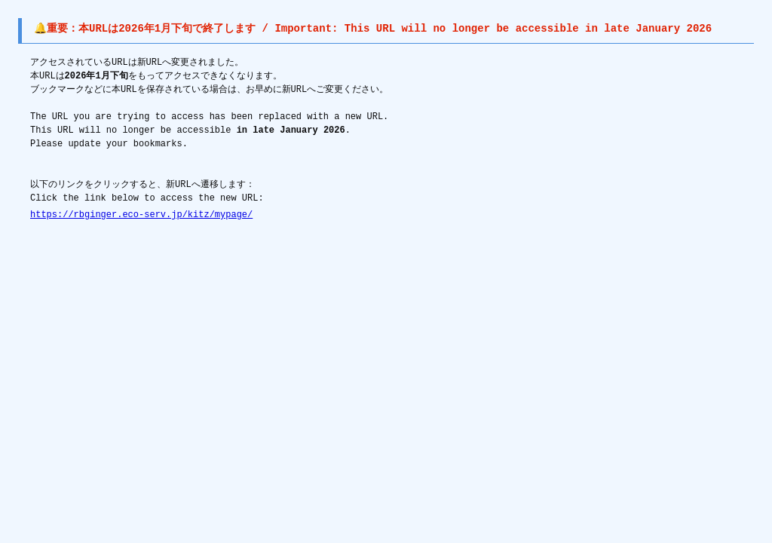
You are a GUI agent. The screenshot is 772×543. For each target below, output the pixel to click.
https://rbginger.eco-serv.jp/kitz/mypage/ (141, 214)
